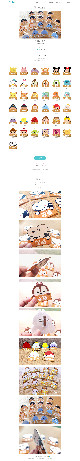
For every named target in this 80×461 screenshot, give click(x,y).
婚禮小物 (51, 2)
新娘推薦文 (67, 2)
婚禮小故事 (59, 2)
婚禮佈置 (44, 2)
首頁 (37, 2)
